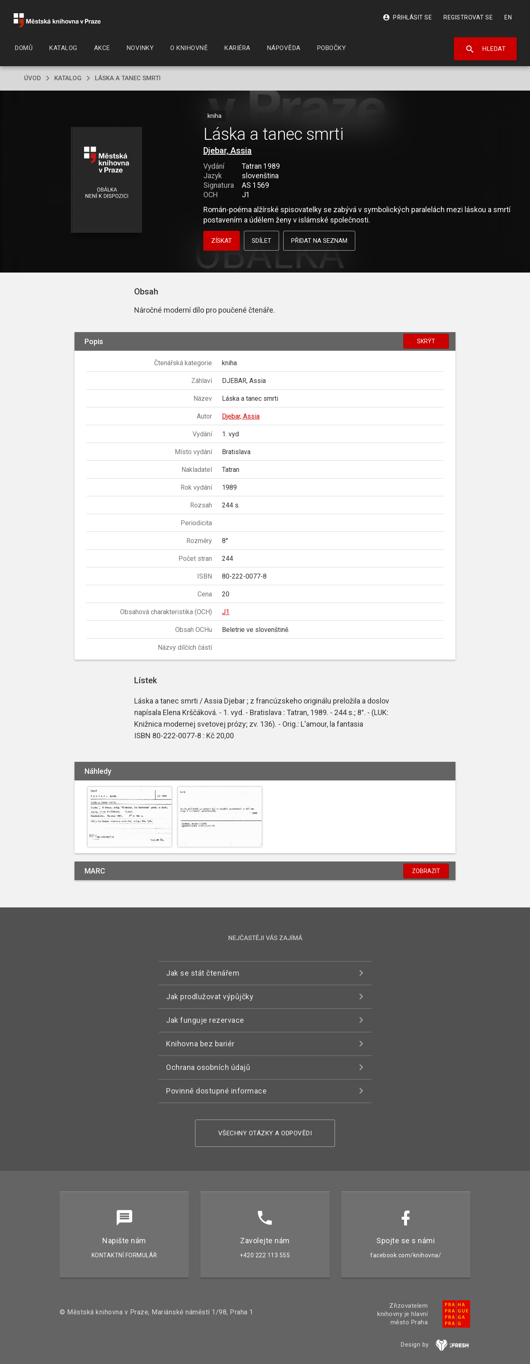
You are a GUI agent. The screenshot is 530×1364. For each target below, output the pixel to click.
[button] (106, 180)
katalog (68, 78)
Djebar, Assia (227, 151)
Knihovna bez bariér (200, 1043)
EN (508, 17)
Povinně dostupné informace (216, 1090)
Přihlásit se (407, 17)
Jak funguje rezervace (205, 1020)
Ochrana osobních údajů (208, 1067)
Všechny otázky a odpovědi (265, 1133)
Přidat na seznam (319, 240)
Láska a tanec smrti (128, 78)
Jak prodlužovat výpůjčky (209, 996)
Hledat (485, 49)
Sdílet (261, 240)
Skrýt (426, 341)
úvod (32, 78)
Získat (221, 240)
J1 (225, 612)
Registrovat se (468, 17)
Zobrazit (426, 871)
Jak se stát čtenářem (202, 973)
